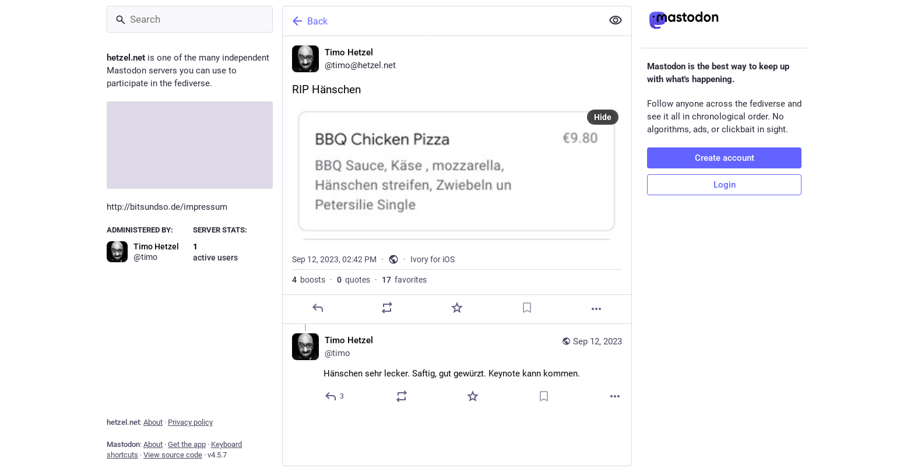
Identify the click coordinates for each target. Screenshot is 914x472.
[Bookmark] (527, 308)
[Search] (190, 19)
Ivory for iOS (432, 259)
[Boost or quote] (387, 308)
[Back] (441, 21)
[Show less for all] (615, 20)
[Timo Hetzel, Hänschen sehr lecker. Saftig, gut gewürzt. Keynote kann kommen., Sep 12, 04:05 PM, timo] (457, 369)
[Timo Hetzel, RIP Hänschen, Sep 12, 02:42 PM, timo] (457, 180)
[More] (596, 309)
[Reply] (318, 308)
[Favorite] (457, 308)
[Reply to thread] (335, 396)
